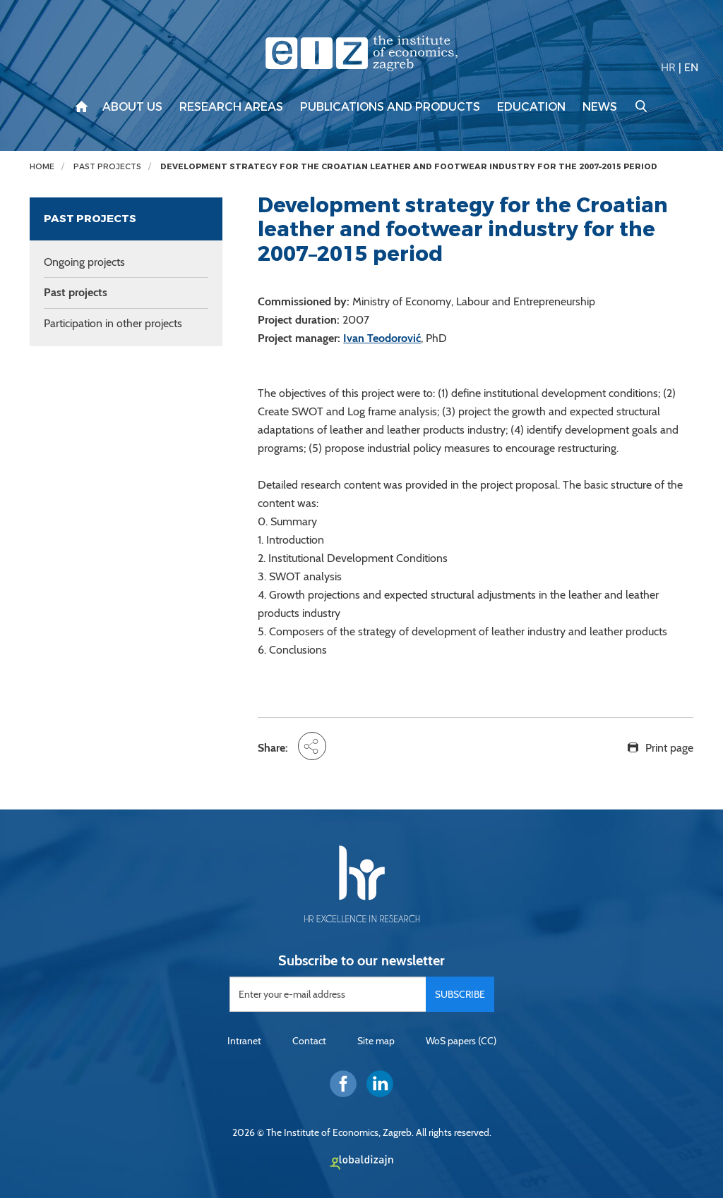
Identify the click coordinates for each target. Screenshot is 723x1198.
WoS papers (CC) (461, 1040)
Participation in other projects (113, 323)
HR (668, 67)
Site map (376, 1040)
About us (132, 107)
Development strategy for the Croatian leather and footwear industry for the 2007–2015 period (408, 166)
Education (531, 107)
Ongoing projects (84, 262)
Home (42, 166)
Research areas (231, 107)
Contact (309, 1040)
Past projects (107, 166)
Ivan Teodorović (382, 338)
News (599, 107)
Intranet (244, 1040)
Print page (669, 747)
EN (691, 67)
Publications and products (390, 107)
